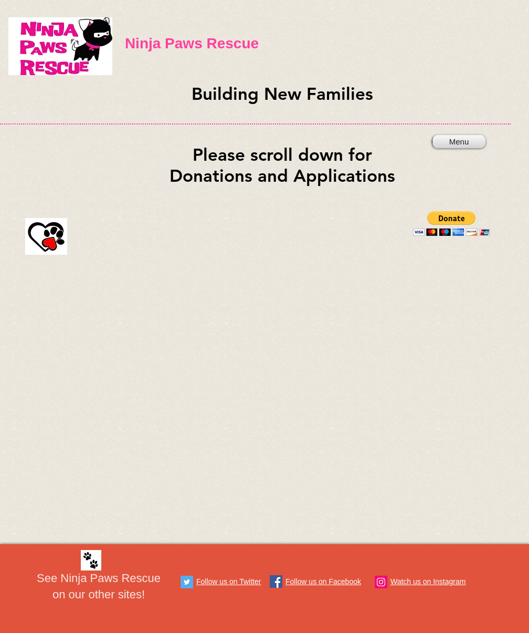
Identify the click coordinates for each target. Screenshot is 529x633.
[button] (451, 223)
